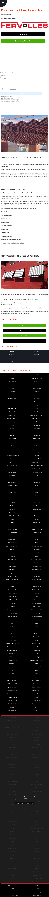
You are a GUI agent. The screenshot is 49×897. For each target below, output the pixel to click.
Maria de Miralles (36, 468)
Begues (37, 626)
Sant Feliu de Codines (36, 579)
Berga (36, 640)
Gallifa (12, 630)
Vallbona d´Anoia (12, 885)
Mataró (36, 663)
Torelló (36, 512)
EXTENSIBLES (36, 358)
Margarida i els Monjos (36, 472)
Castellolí (36, 385)
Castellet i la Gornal (12, 418)
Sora (37, 630)
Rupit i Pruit (12, 512)
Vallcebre (12, 657)
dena (12, 522)
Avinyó (36, 405)
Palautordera (36, 583)
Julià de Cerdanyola (12, 599)
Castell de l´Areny (36, 418)
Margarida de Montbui (36, 378)
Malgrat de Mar (36, 425)
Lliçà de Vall (37, 435)
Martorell (12, 556)
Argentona (36, 633)
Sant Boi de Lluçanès (12, 693)
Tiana (36, 710)
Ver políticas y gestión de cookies (24, 800)
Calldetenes (37, 479)
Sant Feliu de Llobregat (12, 579)
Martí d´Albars (36, 505)
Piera (36, 526)
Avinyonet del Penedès (12, 405)
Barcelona (12, 375)
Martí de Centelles (12, 385)
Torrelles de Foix (12, 415)
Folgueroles (37, 502)
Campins (36, 677)
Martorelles (12, 663)
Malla (12, 425)
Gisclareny (36, 499)
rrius (36, 422)
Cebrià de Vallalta (36, 690)
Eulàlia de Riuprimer (37, 657)
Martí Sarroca (12, 381)
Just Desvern (36, 576)
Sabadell (12, 586)
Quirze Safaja (36, 683)
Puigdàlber (12, 388)
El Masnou (36, 542)
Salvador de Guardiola (36, 610)
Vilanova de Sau (12, 559)
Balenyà (12, 549)
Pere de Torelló (37, 613)
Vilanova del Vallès (36, 643)
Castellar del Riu (12, 704)
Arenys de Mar (36, 636)
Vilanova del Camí (12, 593)
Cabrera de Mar (37, 395)
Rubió (36, 442)
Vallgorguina (37, 552)
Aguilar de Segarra (36, 411)
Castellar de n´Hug (36, 704)
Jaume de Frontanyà (36, 536)
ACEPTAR (30, 803)
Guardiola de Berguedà (36, 559)
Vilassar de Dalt (37, 482)
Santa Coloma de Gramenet (37, 660)
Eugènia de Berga (12, 660)
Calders (37, 408)
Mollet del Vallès (37, 532)
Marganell (36, 556)
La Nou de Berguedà (12, 650)
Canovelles (12, 606)
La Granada (12, 452)
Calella (12, 442)
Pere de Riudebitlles (12, 532)
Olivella (36, 623)
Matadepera (12, 707)
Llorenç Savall (36, 573)
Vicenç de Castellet (12, 610)
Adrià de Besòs (12, 475)
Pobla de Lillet (12, 489)
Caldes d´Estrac (12, 408)
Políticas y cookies (36, 895)
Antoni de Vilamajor (37, 616)
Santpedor (12, 428)
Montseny (36, 593)
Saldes (12, 892)
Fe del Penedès (37, 388)
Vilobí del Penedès (36, 569)
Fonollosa (12, 502)
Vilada (36, 492)
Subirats (36, 888)
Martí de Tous (36, 381)
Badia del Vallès (12, 482)
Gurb (36, 495)
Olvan (36, 620)
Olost (12, 623)
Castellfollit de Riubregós (36, 415)
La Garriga (36, 452)
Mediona (12, 633)
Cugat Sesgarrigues (12, 646)
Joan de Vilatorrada (12, 536)
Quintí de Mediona (12, 616)
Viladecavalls (36, 398)
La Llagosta (37, 650)
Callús (12, 479)
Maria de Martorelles (12, 526)
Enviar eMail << (24, 336)
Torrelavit (12, 714)
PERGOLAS (12, 361)
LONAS (12, 358)
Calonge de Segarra (12, 680)
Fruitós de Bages (36, 680)
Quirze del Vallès (12, 687)
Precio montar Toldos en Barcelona (13, 46)
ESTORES (36, 354)
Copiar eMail (23, 34)
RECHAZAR (20, 803)
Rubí (37, 448)
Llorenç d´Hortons (12, 576)
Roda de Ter (12, 653)
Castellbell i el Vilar (12, 700)
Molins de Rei (36, 438)
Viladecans (12, 401)
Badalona (36, 401)
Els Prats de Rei (12, 710)
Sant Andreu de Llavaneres (12, 643)
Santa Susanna (36, 428)
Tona (36, 596)
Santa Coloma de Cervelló (12, 515)
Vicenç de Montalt (12, 690)
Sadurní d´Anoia (12, 589)
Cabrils (12, 677)
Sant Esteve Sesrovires (12, 583)
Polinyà (37, 485)
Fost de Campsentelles (12, 683)
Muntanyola (12, 411)
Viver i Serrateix (12, 569)
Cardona (37, 391)
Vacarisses (36, 885)
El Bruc (36, 432)
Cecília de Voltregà (36, 589)
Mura (12, 448)
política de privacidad (13, 89)
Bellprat (12, 395)
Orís (12, 620)
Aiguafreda (12, 673)
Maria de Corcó (12, 566)
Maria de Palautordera (12, 432)
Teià (37, 375)
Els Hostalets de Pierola (12, 546)
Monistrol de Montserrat (37, 465)
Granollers (36, 563)
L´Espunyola (12, 458)
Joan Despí (36, 599)
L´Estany (36, 455)
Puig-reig (12, 422)
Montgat (12, 378)
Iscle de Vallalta (12, 539)
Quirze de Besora (36, 687)
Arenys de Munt (12, 636)
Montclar (12, 626)
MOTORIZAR (12, 354)
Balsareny (12, 552)
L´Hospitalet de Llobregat (12, 455)
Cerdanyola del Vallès (36, 462)
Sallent (36, 475)
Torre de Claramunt (37, 714)
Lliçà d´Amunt (12, 438)
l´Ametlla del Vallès (36, 458)
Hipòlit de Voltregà (36, 892)
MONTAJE (12, 351)
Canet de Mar (36, 606)
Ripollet (12, 573)
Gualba (12, 563)
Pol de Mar (12, 509)
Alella (36, 670)
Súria (12, 888)
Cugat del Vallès (37, 586)
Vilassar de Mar (12, 596)
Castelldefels (36, 522)
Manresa (12, 445)
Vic (12, 495)
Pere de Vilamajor (12, 613)
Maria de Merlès (12, 472)
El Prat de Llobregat (37, 546)
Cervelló (12, 462)
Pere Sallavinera (37, 509)
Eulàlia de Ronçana (36, 549)
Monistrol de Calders (12, 468)
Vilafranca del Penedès (12, 398)
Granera (12, 499)
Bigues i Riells (12, 640)
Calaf (36, 697)
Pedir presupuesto (24, 330)
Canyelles (12, 603)
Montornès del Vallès (12, 465)
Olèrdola (37, 519)
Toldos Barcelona (4, 46)
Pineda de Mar (36, 489)
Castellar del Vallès (36, 700)
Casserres (36, 515)
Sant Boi (37, 693)
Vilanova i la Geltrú (12, 485)
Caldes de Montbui (12, 529)
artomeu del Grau (12, 697)
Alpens (12, 670)
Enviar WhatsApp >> (23, 41)
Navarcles (36, 445)
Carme (12, 519)
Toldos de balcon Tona (12, 895)
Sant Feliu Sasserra (37, 529)
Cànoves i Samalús (36, 603)
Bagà (36, 673)
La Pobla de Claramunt (36, 646)
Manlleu (12, 505)
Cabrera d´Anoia (37, 566)
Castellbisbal (12, 492)
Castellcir (12, 391)
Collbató (37, 539)
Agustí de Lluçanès (36, 667)
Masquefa (36, 707)
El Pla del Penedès (12, 542)
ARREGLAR (36, 351)
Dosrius (12, 435)
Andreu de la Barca (12, 667)
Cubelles (36, 653)
